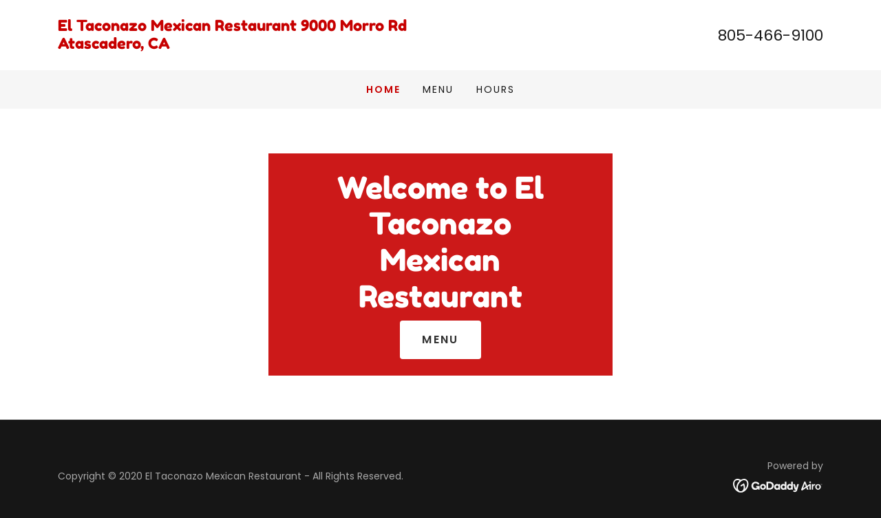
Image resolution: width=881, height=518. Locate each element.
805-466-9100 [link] (770, 35)
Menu (440, 339)
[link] (249, 45)
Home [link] (383, 89)
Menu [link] (438, 89)
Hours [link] (495, 89)
